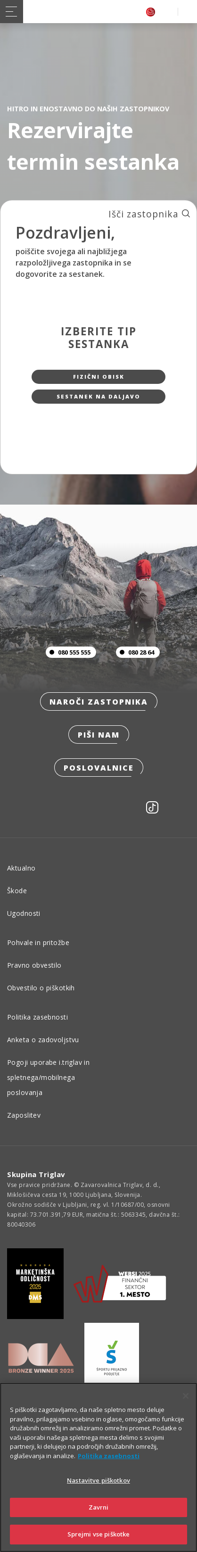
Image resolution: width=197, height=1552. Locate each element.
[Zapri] (185, 1396)
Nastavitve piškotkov (98, 1480)
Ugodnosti (24, 913)
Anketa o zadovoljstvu (43, 1039)
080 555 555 (68, 652)
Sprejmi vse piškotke (98, 1534)
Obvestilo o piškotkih (41, 987)
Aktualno (21, 867)
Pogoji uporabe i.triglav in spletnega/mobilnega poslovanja (48, 1077)
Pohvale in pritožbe (38, 942)
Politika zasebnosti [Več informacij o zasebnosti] (109, 1456)
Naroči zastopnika (98, 702)
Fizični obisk (98, 376)
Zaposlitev (24, 1115)
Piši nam (99, 735)
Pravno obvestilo (34, 965)
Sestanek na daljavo (98, 396)
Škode (17, 890)
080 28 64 (135, 652)
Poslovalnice (99, 768)
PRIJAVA (185, 11)
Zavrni (99, 1507)
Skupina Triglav (36, 1174)
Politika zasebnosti (37, 1017)
